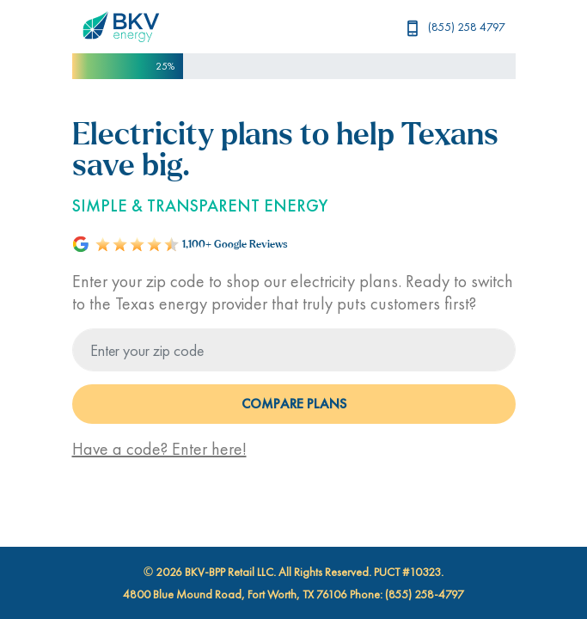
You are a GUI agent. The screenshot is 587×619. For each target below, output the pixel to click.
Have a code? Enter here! (159, 449)
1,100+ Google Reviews (235, 245)
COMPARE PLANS (294, 404)
